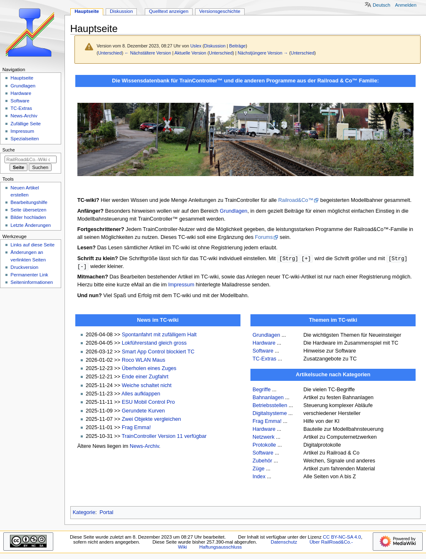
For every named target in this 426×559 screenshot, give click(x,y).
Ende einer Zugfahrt (145, 377)
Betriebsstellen (270, 406)
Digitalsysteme (270, 414)
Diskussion (215, 45)
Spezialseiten (24, 138)
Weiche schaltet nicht (147, 386)
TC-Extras (264, 360)
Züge (259, 469)
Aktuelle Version (190, 52)
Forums (264, 237)
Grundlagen (233, 211)
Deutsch (381, 4)
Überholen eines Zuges (149, 369)
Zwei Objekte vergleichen (151, 420)
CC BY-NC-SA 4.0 (342, 537)
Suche (8, 149)
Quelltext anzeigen (168, 11)
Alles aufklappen (140, 395)
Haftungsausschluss (220, 547)
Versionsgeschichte (219, 11)
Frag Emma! (136, 428)
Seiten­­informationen (31, 282)
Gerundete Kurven (143, 412)
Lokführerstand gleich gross (154, 344)
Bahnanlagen (268, 398)
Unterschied (110, 52)
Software (263, 352)
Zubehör (262, 462)
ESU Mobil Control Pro (148, 403)
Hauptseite (86, 11)
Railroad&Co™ (296, 200)
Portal (106, 513)
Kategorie (84, 513)
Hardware (264, 344)
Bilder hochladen (28, 217)
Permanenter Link (29, 274)
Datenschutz (284, 542)
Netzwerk (264, 438)
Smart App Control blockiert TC (158, 352)
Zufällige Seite (25, 123)
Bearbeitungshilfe (28, 202)
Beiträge (237, 45)
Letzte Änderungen (30, 225)
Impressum (181, 285)
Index (259, 477)
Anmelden (406, 4)
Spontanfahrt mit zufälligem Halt (159, 335)
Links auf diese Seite (32, 244)
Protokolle (264, 446)
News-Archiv (144, 447)
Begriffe (262, 390)
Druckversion (24, 267)
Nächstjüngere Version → (263, 52)
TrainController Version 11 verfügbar (163, 437)
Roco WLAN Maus (143, 361)
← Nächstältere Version (147, 52)
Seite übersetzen (28, 209)
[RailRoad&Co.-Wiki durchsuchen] (31, 159)
